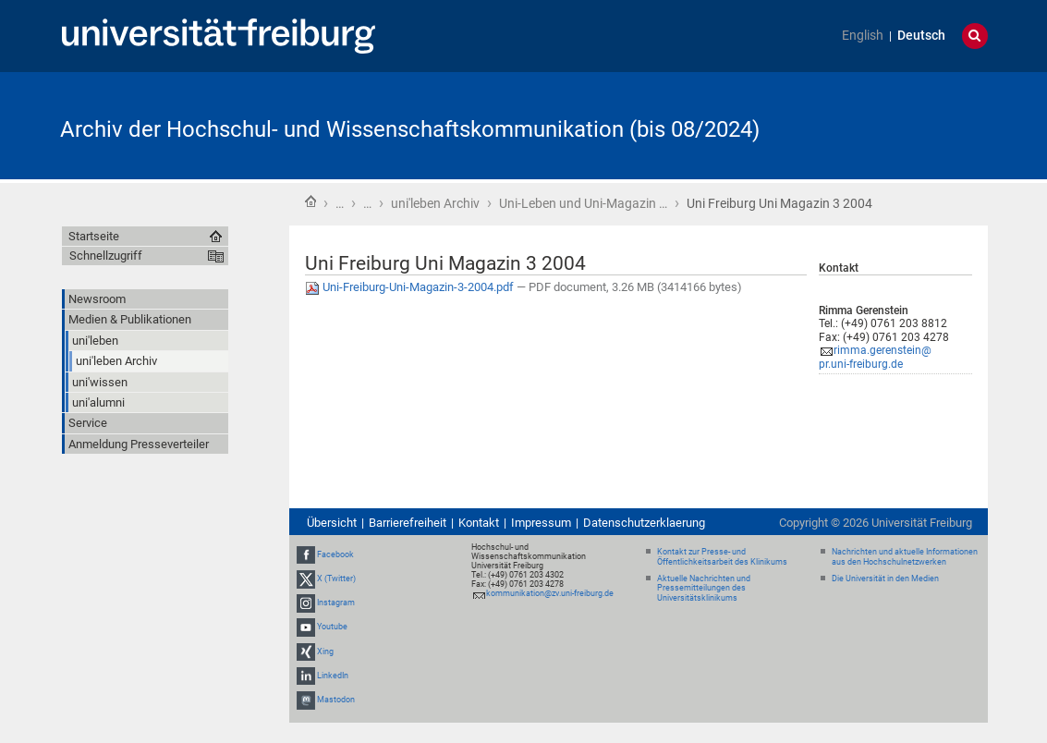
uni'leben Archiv (435, 203)
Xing (325, 651)
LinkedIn (332, 675)
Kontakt (478, 523)
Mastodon (336, 699)
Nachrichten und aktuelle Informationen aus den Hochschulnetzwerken (905, 556)
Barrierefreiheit (407, 523)
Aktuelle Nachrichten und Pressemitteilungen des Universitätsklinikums (703, 588)
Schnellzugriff (105, 255)
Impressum (541, 523)
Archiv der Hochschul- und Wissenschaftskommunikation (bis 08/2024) (410, 129)
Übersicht (332, 523)
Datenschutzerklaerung (644, 523)
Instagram (336, 602)
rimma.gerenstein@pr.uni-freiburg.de (875, 357)
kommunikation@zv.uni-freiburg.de (550, 593)
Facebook (335, 554)
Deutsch (921, 35)
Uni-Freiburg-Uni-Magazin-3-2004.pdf (411, 287)
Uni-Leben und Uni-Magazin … (583, 203)
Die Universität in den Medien (885, 578)
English (862, 35)
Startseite (310, 201)
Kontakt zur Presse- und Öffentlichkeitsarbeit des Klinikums (722, 556)
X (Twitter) (336, 578)
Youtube (332, 627)
